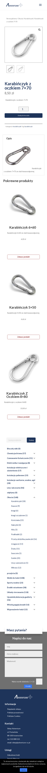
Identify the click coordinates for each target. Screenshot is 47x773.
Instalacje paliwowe (15, 473)
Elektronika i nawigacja (17, 461)
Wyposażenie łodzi (15, 607)
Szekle (13, 556)
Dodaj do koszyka (23, 113)
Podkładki (15, 532)
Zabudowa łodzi (13, 753)
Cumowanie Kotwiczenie (18, 456)
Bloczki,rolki (12, 446)
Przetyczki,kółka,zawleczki (22, 537)
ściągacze (15, 542)
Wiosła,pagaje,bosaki (16, 603)
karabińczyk (28, 124)
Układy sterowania (15, 590)
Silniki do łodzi (13, 576)
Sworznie (15, 551)
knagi (13, 508)
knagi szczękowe (18, 513)
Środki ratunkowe (15, 585)
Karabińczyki (28, 19)
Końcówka (15, 518)
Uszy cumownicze (18, 561)
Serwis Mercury (13, 756)
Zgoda (23, 770)
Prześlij (28, 684)
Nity (13, 527)
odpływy (11, 490)
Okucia (20, 19)
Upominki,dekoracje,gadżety (19, 595)
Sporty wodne (13, 581)
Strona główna (11, 19)
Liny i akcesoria (13, 486)
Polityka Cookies (13, 714)
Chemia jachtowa (14, 451)
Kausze (14, 504)
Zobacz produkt (23, 255)
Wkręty (14, 565)
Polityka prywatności (15, 710)
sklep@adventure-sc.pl (21, 740)
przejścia (11, 571)
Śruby (13, 547)
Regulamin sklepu (14, 707)
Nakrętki (14, 523)
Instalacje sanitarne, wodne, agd (21, 478)
